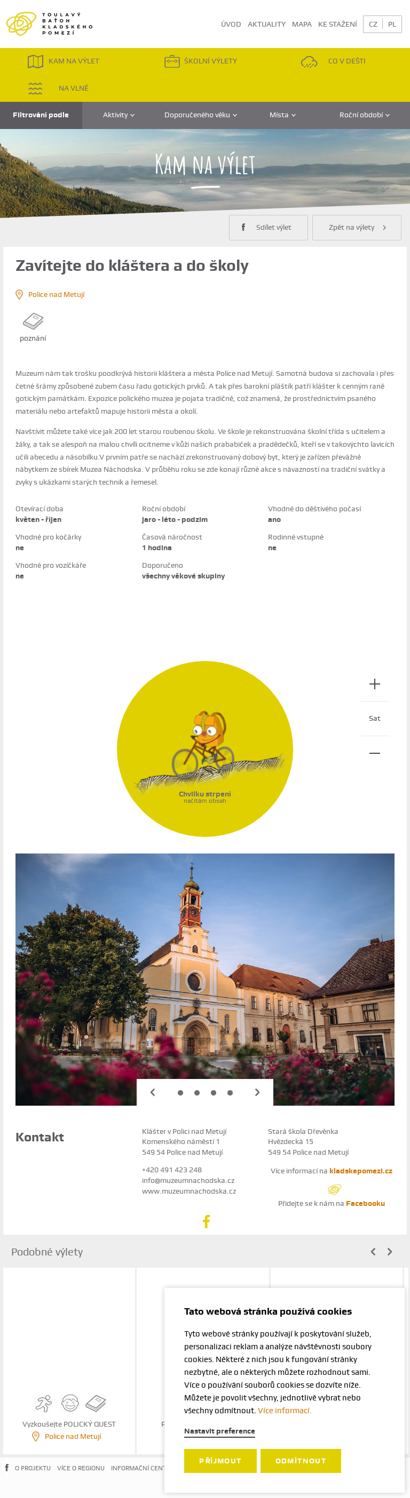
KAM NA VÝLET (63, 61)
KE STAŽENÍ (337, 24)
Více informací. (285, 1410)
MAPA (302, 24)
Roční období (365, 114)
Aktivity (119, 114)
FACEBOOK (7, 1476)
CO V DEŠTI (333, 61)
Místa (283, 114)
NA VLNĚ (58, 88)
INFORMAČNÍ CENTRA (143, 1468)
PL (392, 24)
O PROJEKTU (33, 1468)
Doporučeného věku (200, 114)
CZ (373, 24)
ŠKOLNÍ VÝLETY (200, 61)
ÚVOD (231, 24)
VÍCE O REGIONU (81, 1468)
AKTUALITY (267, 24)
